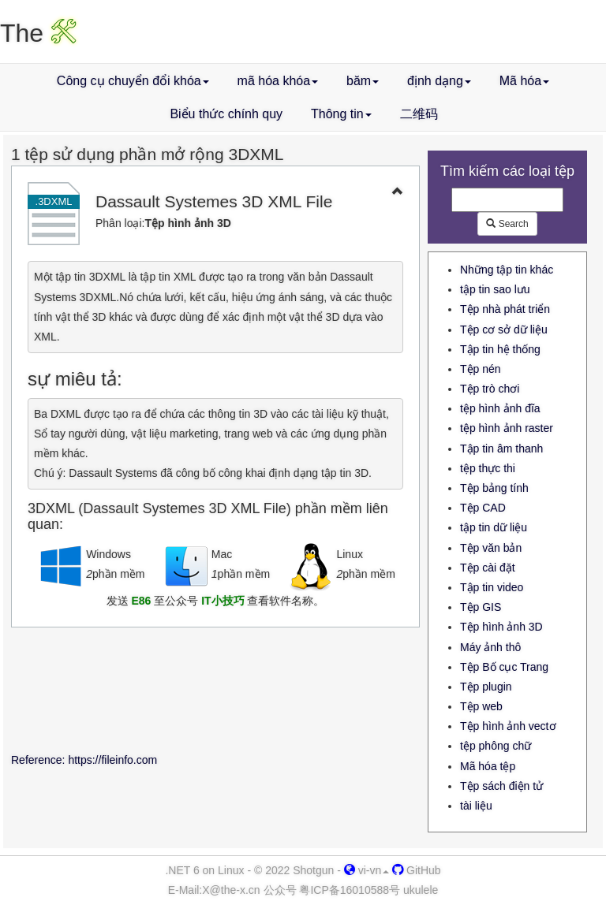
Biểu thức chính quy (226, 114)
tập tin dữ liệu (493, 527)
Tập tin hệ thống (500, 349)
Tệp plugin (486, 686)
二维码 (419, 114)
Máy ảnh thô (490, 647)
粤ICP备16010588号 (349, 890)
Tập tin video (491, 587)
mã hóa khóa (278, 80)
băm (362, 80)
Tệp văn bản (491, 548)
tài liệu (476, 805)
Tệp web (481, 706)
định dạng (439, 80)
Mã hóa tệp (487, 766)
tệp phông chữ (495, 745)
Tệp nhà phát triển (505, 309)
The (38, 33)
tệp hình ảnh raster (506, 428)
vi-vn (366, 870)
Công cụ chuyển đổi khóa (133, 80)
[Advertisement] (215, 692)
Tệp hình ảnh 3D (501, 626)
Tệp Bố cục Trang (504, 667)
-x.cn (231, 890)
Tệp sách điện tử (501, 786)
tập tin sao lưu (495, 289)
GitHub (416, 870)
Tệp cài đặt (487, 567)
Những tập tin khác (506, 269)
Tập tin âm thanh (501, 448)
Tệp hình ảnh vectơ (508, 726)
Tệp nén (480, 369)
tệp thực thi (487, 468)
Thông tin (341, 114)
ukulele (420, 890)
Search (507, 223)
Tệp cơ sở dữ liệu (504, 329)
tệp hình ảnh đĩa (500, 408)
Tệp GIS (480, 607)
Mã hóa (524, 80)
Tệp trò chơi (489, 388)
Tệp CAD (483, 507)
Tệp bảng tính (494, 488)
